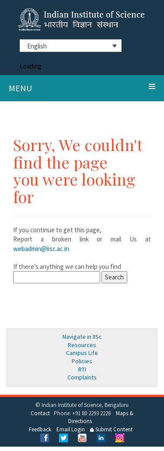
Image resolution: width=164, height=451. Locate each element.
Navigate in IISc (82, 337)
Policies (82, 361)
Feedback (40, 429)
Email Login (70, 429)
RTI (82, 369)
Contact (40, 413)
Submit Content (111, 429)
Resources (82, 345)
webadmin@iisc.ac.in (41, 248)
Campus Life (82, 353)
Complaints (82, 377)
